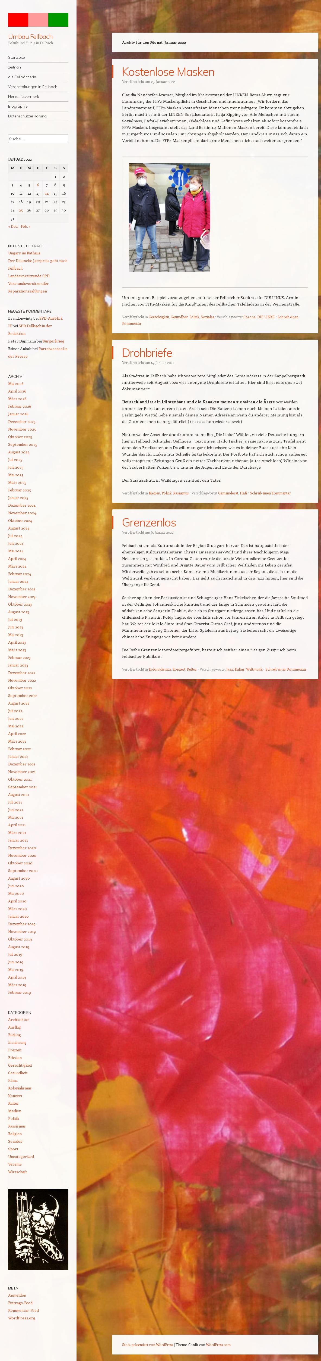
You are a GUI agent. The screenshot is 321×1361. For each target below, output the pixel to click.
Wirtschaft (17, 1171)
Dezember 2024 (22, 505)
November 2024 (22, 512)
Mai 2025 (15, 474)
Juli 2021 (15, 802)
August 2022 (18, 703)
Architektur (18, 1019)
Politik (194, 316)
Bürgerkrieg (53, 341)
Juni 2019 (15, 961)
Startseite (16, 57)
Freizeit (15, 1049)
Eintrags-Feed (20, 1302)
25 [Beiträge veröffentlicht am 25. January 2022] (21, 210)
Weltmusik (254, 668)
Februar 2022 (19, 748)
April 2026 (17, 391)
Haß (243, 492)
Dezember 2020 (22, 847)
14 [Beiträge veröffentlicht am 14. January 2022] (47, 193)
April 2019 (17, 977)
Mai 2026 (16, 383)
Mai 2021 (15, 817)
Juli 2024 (15, 535)
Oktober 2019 (20, 939)
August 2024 (18, 528)
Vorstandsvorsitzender (28, 283)
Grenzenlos (149, 522)
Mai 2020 (16, 893)
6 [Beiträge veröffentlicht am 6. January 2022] (38, 184)
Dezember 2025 (22, 421)
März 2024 (17, 566)
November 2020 (22, 855)
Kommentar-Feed (23, 1310)
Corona (249, 316)
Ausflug (14, 1027)
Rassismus (181, 492)
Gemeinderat (228, 492)
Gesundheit (179, 316)
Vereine (15, 1164)
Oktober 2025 (20, 436)
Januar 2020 (18, 916)
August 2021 (18, 794)
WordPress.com (218, 1344)
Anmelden (17, 1295)
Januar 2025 (18, 497)
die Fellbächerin (22, 76)
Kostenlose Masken (168, 71)
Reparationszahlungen (27, 291)
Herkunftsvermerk (23, 96)
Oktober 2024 (20, 520)
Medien (154, 492)
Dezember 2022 (22, 672)
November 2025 (22, 429)
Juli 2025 (15, 459)
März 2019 (17, 984)
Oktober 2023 (20, 604)
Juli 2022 (15, 710)
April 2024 (17, 558)
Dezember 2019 (22, 923)
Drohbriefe (147, 352)
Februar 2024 (19, 573)
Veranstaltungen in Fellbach (32, 86)
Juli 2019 (15, 954)
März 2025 (17, 482)
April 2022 (17, 733)
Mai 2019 (15, 969)
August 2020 (19, 878)
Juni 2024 (15, 543)
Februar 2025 (19, 490)
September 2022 (22, 695)
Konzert (179, 668)
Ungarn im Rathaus (24, 253)
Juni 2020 (16, 885)
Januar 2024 (18, 581)
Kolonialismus (160, 668)
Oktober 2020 (20, 862)
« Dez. (13, 226)
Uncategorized (21, 1156)
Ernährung (17, 1042)
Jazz (229, 668)
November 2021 (22, 771)
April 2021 (17, 824)
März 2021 (17, 832)
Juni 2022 (15, 718)
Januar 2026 (18, 413)
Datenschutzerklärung (27, 116)
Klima (13, 1080)
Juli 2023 (15, 619)
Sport (13, 1148)
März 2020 (17, 908)
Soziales (207, 316)
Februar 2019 (19, 992)
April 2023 (17, 642)
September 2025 (22, 444)
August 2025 (18, 451)
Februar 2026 (19, 406)
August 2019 (18, 946)
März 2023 (17, 649)
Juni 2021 (15, 809)
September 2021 (22, 786)
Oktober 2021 (20, 779)
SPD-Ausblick (51, 318)
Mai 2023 (15, 634)
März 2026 (17, 398)
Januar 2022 (18, 756)
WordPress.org (21, 1317)
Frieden (15, 1057)
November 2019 (22, 931)
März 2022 (17, 741)
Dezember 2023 (21, 588)
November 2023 (22, 596)
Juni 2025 (15, 467)
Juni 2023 (15, 627)
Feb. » (26, 226)
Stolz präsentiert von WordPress (147, 1344)
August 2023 (18, 611)
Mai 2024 (15, 550)
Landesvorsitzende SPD (29, 275)
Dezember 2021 (21, 764)
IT (10, 325)
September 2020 (23, 870)
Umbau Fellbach (30, 36)
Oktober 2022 (20, 687)
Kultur (192, 668)
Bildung (14, 1034)
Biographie (18, 106)
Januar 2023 (18, 665)
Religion (15, 1133)
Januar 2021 (18, 840)
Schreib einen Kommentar (270, 492)
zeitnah (14, 67)
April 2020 (17, 901)
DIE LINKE (266, 316)
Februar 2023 (19, 657)
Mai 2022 (15, 725)
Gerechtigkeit (159, 316)
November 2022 (22, 680)
